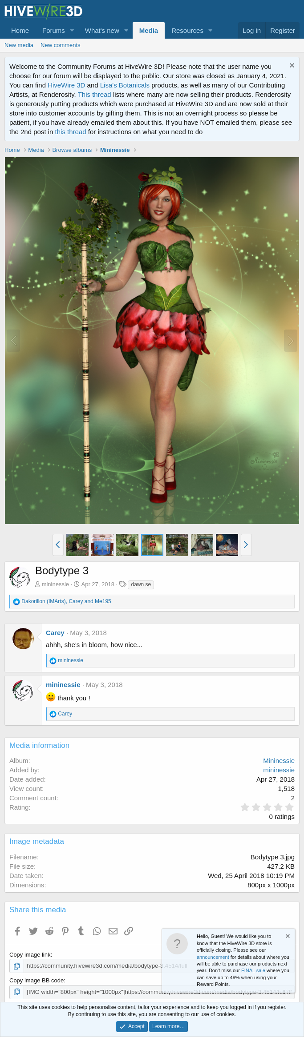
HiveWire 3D (66, 85)
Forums (53, 30)
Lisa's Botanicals (125, 85)
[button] (72, 30)
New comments (61, 45)
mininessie (55, 584)
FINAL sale (253, 970)
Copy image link (30, 954)
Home (20, 30)
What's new (102, 30)
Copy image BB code (36, 980)
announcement (213, 957)
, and (66, 601)
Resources (187, 30)
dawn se (141, 584)
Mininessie (279, 760)
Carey (55, 632)
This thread (94, 94)
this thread (70, 131)
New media (18, 45)
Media (148, 30)
